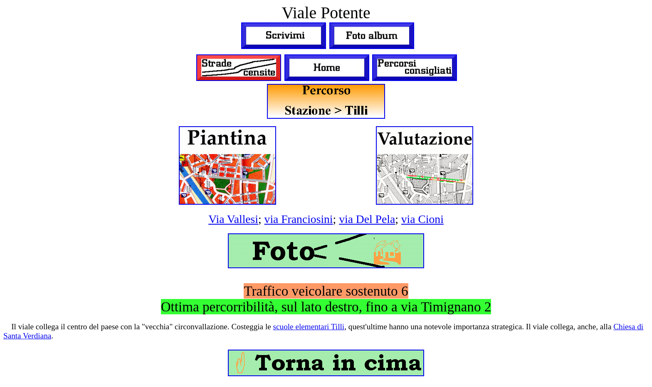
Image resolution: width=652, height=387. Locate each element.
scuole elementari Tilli (309, 326)
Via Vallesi (233, 219)
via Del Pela (367, 219)
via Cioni (422, 219)
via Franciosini (298, 219)
